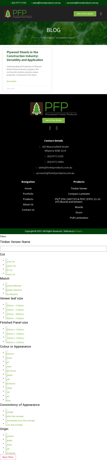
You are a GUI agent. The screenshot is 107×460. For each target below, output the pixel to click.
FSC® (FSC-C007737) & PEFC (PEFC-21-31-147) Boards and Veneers (78, 200)
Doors (79, 212)
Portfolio (28, 193)
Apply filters (8, 457)
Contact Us (28, 209)
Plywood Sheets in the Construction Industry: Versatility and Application (25, 56)
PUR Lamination (79, 217)
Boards (79, 207)
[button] (10, 261)
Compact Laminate (79, 193)
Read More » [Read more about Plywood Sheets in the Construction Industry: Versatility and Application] (12, 81)
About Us (28, 204)
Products (28, 199)
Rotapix (78, 231)
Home (35, 37)
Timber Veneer (79, 188)
